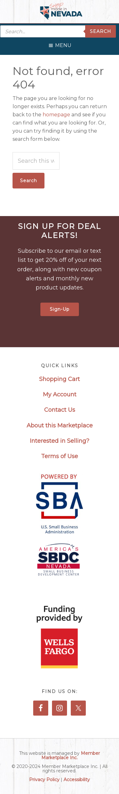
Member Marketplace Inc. (70, 755)
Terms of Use (59, 456)
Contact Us (59, 409)
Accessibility (77, 779)
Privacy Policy (44, 779)
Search (100, 31)
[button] (63, 44)
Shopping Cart (59, 379)
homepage (56, 115)
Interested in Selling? (59, 440)
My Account (59, 394)
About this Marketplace (60, 425)
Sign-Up (60, 309)
